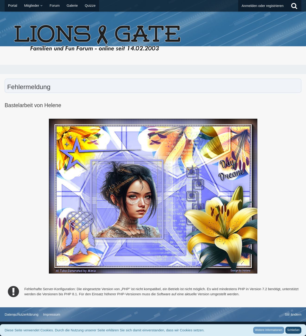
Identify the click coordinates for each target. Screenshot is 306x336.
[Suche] (294, 6)
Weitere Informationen (268, 330)
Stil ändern (293, 314)
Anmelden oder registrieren (263, 6)
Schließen (293, 330)
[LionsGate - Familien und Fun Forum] (153, 38)
